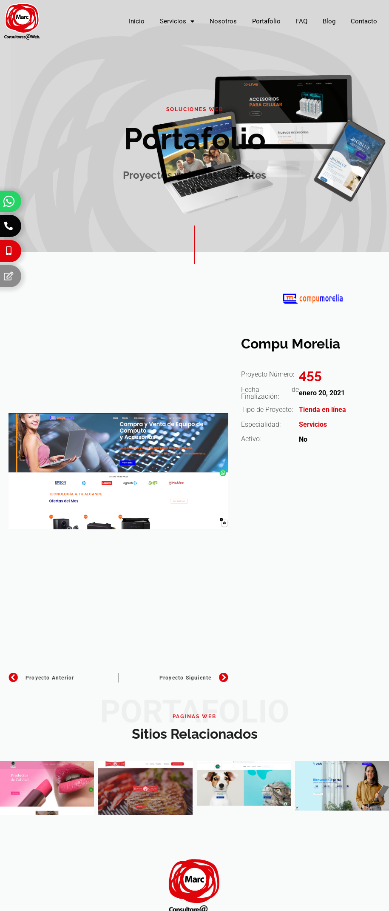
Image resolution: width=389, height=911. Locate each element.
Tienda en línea (322, 410)
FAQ (301, 21)
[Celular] (8, 251)
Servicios (177, 21)
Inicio (137, 21)
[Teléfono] (8, 225)
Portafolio (266, 21)
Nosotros (223, 21)
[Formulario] (8, 276)
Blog (329, 21)
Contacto (364, 21)
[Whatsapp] (9, 201)
